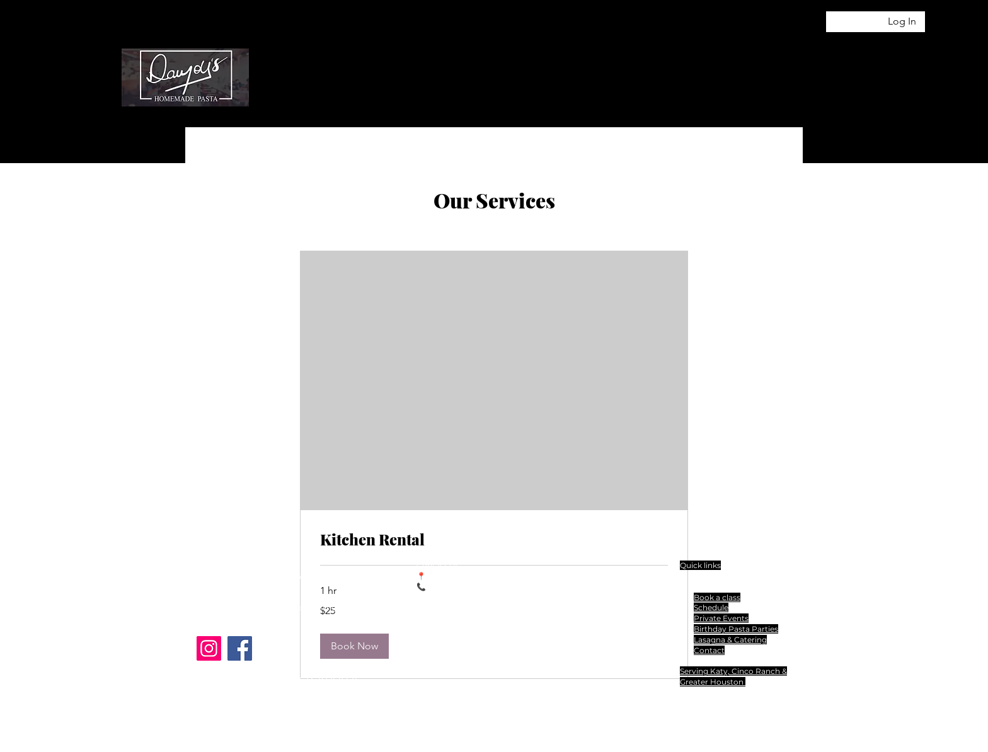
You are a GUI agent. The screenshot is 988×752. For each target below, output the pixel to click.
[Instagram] (209, 648)
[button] (853, 55)
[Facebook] (239, 648)
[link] (494, 540)
